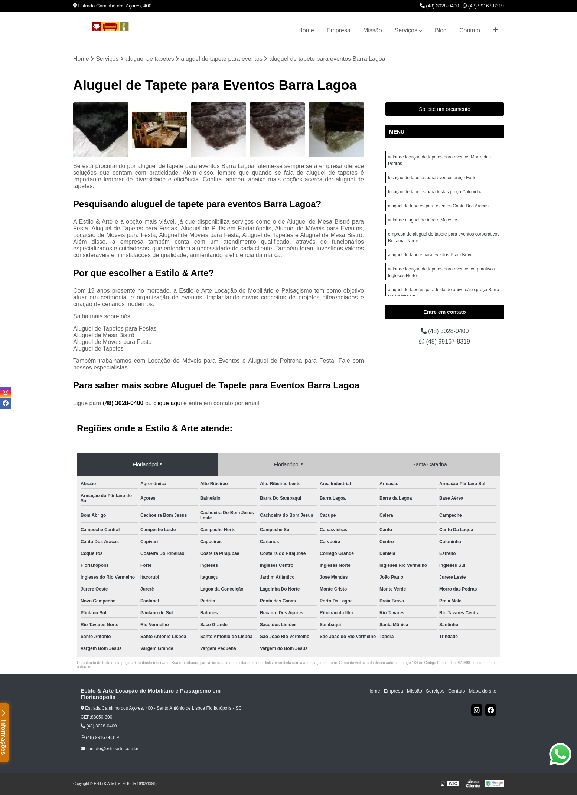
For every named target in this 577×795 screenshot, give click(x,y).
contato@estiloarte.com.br (109, 748)
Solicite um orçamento (444, 109)
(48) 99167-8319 (483, 6)
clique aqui (167, 403)
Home (306, 30)
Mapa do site (482, 691)
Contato (469, 30)
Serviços (406, 30)
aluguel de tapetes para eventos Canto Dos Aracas (438, 205)
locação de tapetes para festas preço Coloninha (435, 191)
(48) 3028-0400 (439, 6)
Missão (372, 30)
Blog (441, 30)
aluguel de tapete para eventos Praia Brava (431, 254)
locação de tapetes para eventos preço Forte (432, 177)
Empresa (339, 30)
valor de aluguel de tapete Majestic (422, 220)
